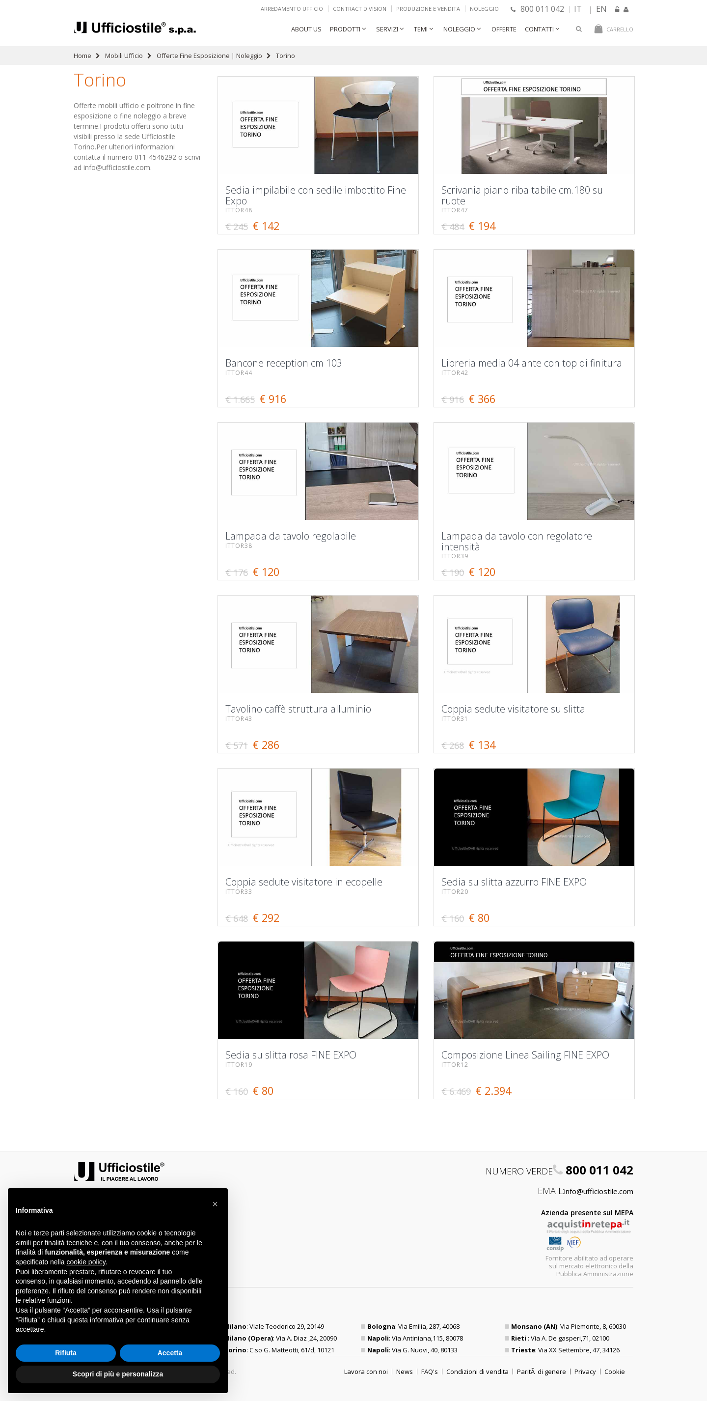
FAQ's (429, 1371)
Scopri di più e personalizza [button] (118, 1374)
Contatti (539, 29)
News (404, 1371)
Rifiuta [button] (66, 1353)
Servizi (387, 29)
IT (578, 8)
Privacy (585, 1371)
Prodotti (345, 29)
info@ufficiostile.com (598, 1191)
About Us (306, 29)
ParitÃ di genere (541, 1371)
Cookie (614, 1371)
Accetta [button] (170, 1353)
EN (601, 8)
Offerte (504, 29)
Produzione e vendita (428, 8)
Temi (421, 29)
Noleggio (484, 8)
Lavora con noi (366, 1371)
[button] (215, 1204)
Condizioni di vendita (477, 1371)
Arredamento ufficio (292, 8)
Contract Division (359, 8)
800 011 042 (537, 8)
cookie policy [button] (86, 1262)
